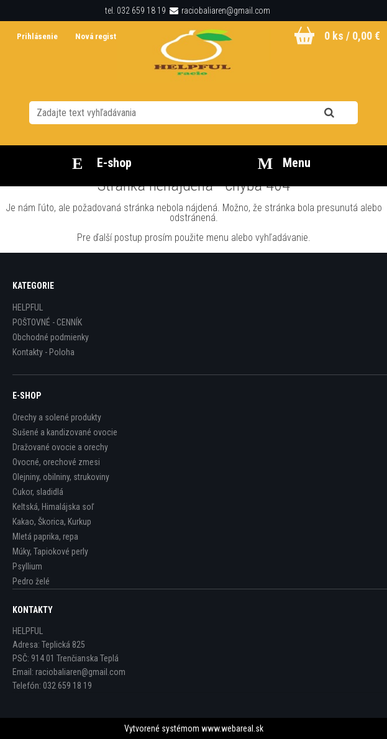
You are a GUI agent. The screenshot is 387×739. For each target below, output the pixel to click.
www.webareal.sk (232, 728)
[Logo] (193, 55)
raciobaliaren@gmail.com (225, 11)
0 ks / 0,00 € (352, 35)
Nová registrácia (104, 36)
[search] (344, 113)
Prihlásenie (38, 36)
